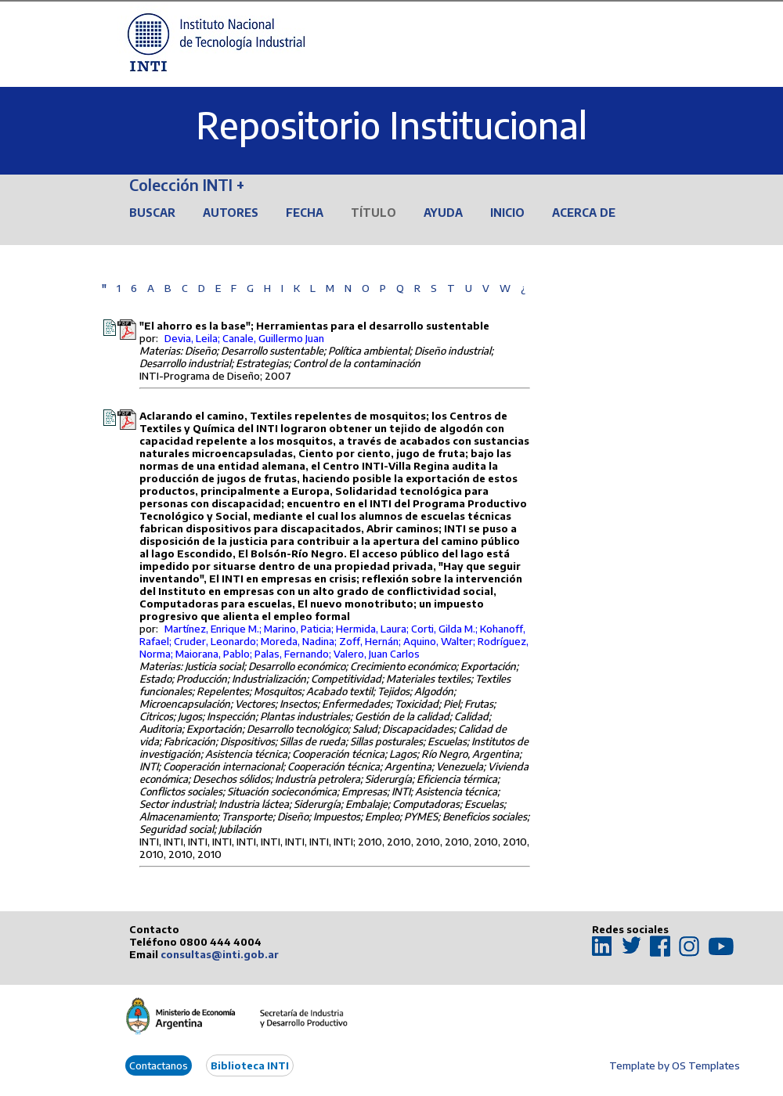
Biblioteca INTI (250, 1065)
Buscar (152, 212)
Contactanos (158, 1065)
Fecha (304, 212)
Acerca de (583, 212)
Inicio (507, 212)
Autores (230, 212)
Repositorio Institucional (391, 125)
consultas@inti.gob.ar (220, 954)
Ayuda (443, 212)
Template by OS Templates (674, 1065)
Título (373, 212)
